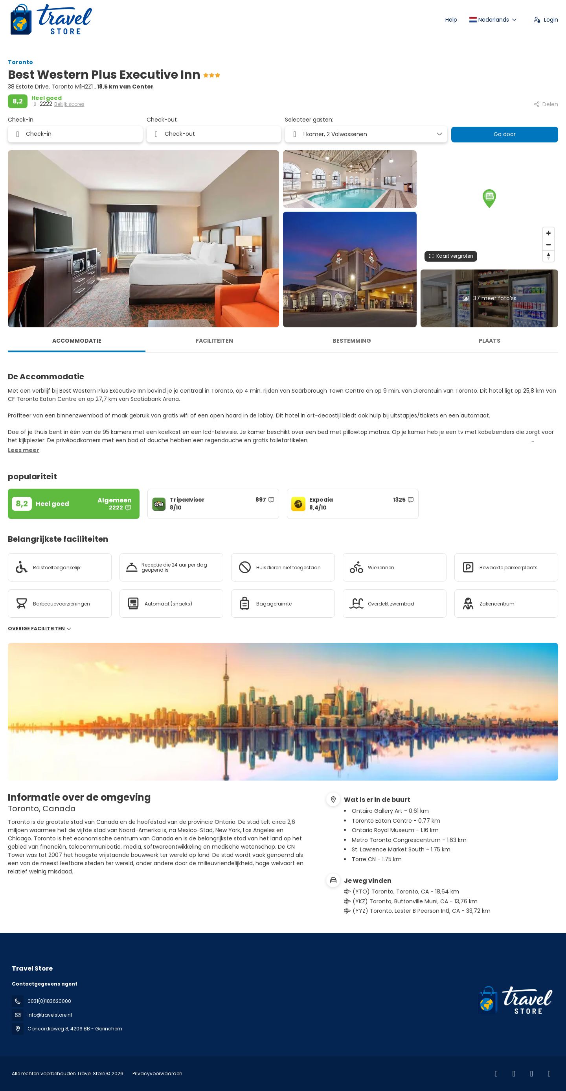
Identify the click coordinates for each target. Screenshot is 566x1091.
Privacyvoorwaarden (157, 1073)
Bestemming (352, 341)
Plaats (489, 341)
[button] (489, 198)
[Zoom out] (548, 244)
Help (451, 20)
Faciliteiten (214, 341)
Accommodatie (76, 341)
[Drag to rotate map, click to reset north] (548, 256)
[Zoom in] (548, 233)
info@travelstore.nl (50, 1015)
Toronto (20, 62)
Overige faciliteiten (40, 628)
